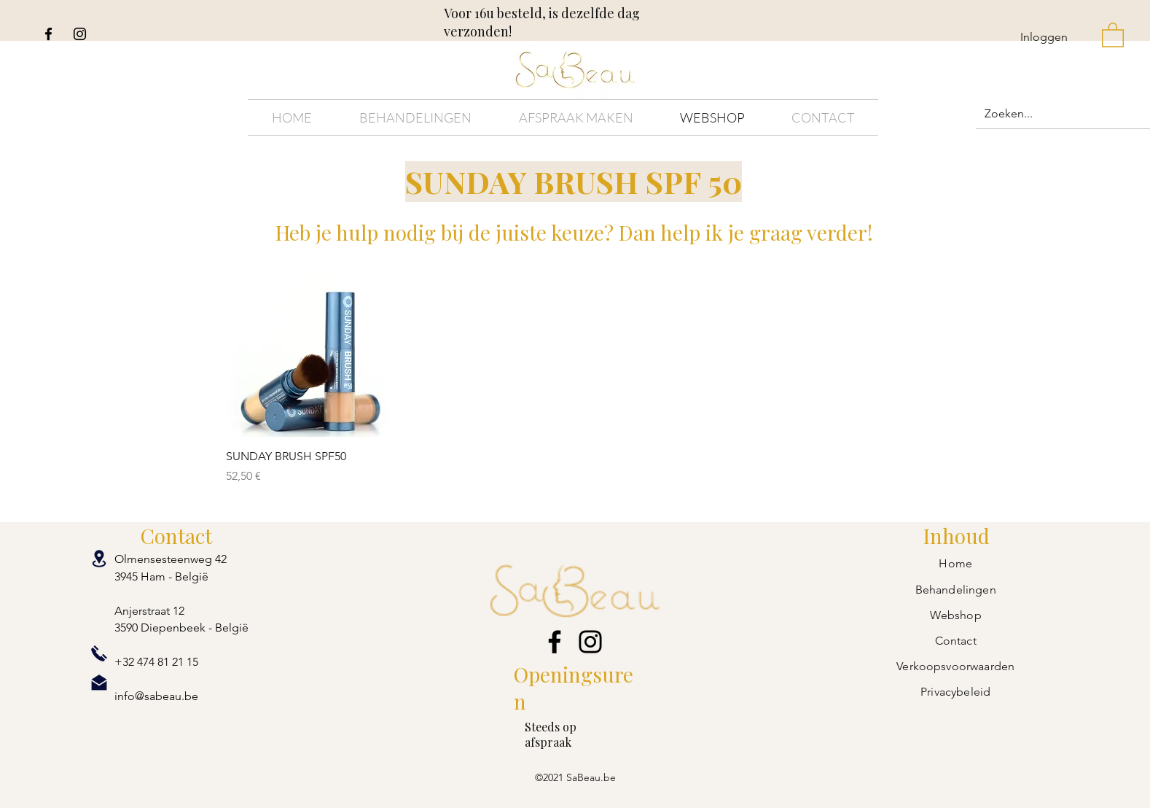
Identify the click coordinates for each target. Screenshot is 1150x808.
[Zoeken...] (1066, 113)
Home (955, 563)
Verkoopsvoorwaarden (955, 666)
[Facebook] (48, 34)
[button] (1113, 34)
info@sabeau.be (156, 696)
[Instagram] (79, 34)
